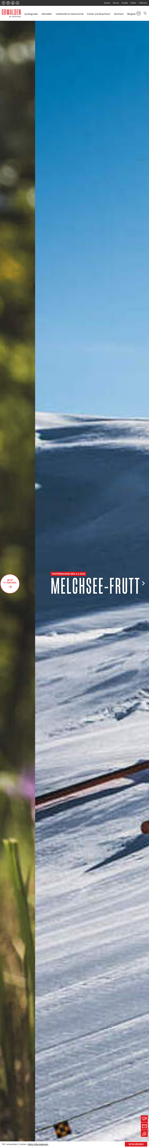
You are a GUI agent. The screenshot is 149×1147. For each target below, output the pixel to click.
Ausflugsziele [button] (31, 13)
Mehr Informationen (38, 1144)
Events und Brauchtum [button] (98, 13)
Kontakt (125, 3)
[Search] (145, 13)
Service (116, 3)
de (138, 13)
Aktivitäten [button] (46, 13)
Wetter (133, 3)
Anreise (107, 3)
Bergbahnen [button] (133, 13)
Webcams (143, 3)
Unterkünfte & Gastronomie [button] (69, 13)
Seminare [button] (119, 13)
